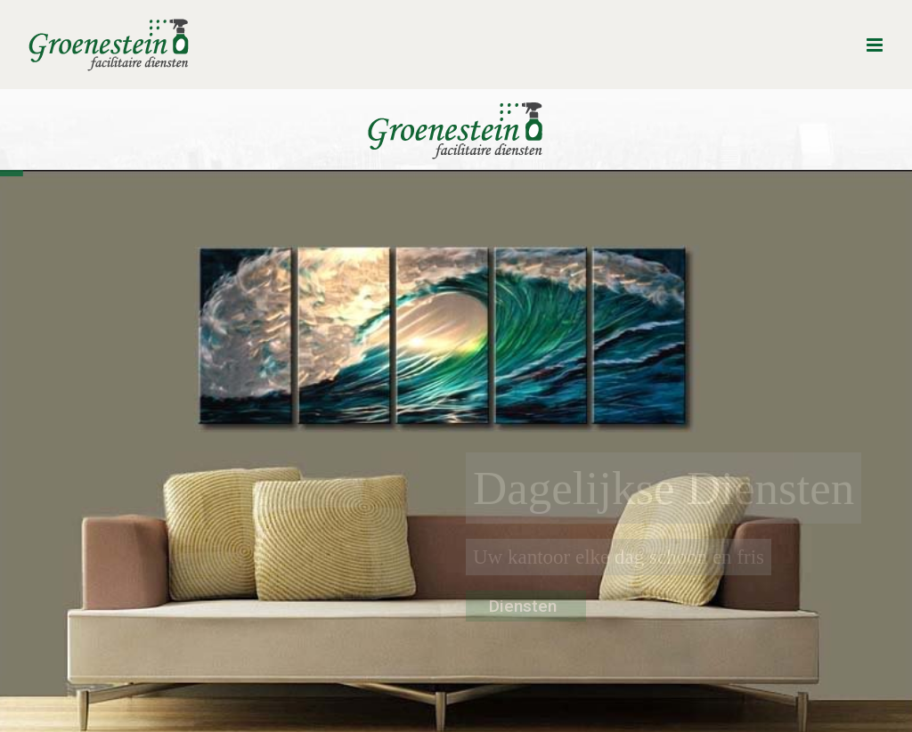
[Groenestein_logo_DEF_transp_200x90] (456, 94)
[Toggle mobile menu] (876, 45)
